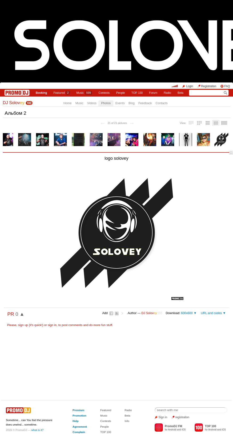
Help (75, 420)
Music (84, 93)
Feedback (145, 103)
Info (127, 420)
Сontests (104, 92)
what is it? (37, 429)
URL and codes (211, 313)
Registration (208, 86)
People (120, 92)
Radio (167, 92)
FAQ (227, 86)
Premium (78, 410)
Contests (105, 420)
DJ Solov (13, 102)
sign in (52, 325)
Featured (61, 93)
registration (182, 417)
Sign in (163, 417)
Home (68, 103)
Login (189, 86)
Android (172, 429)
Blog (132, 103)
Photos (106, 103)
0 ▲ (20, 314)
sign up (23, 325)
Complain (78, 432)
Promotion (79, 415)
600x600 (187, 313)
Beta (181, 92)
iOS (184, 429)
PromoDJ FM (173, 426)
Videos (91, 103)
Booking (41, 92)
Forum (153, 92)
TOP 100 (137, 92)
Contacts (162, 103)
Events (120, 103)
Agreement (79, 426)
